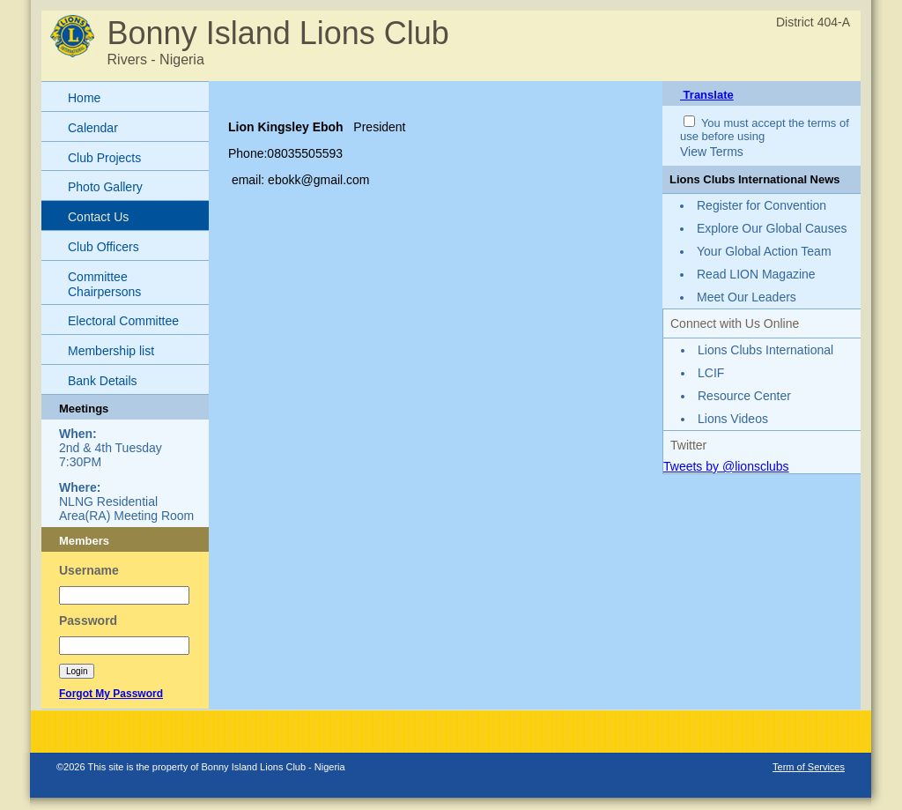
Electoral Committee (123, 321)
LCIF (711, 373)
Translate (707, 94)
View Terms (711, 152)
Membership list (111, 351)
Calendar (93, 128)
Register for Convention (761, 205)
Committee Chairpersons (104, 284)
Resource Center (744, 396)
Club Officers (103, 247)
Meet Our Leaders (746, 297)
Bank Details (102, 381)
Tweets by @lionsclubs (726, 466)
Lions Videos (733, 419)
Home (84, 98)
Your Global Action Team (764, 251)
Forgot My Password (111, 693)
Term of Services (809, 767)
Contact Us (98, 217)
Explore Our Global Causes (772, 228)
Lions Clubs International (765, 350)
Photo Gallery (105, 187)
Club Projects (104, 158)
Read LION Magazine (756, 274)
